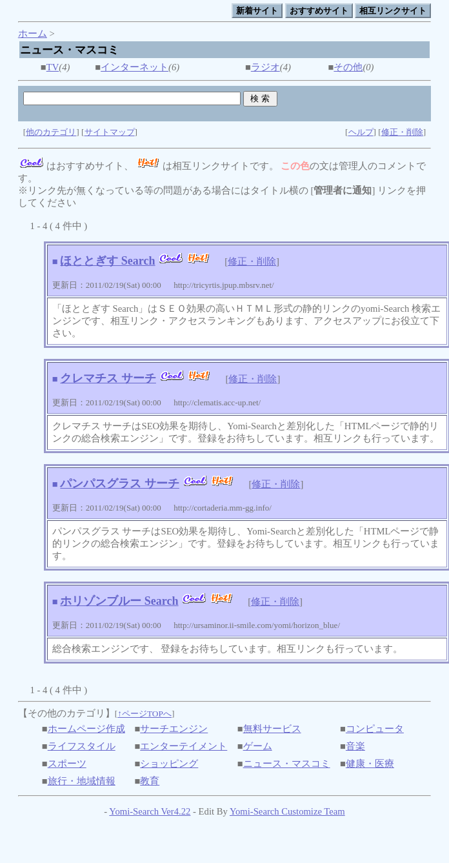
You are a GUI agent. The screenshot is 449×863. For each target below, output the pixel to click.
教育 (149, 781)
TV (52, 67)
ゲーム (257, 746)
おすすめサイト (319, 10)
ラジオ (265, 67)
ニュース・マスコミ (286, 763)
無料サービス (272, 729)
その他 (348, 67)
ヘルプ (361, 132)
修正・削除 (402, 132)
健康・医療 (370, 763)
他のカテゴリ (51, 132)
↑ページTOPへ (144, 713)
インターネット (134, 67)
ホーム (32, 33)
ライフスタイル (81, 746)
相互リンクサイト (392, 10)
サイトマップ (110, 132)
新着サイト (257, 10)
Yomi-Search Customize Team (287, 811)
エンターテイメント (183, 746)
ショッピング (169, 763)
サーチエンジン (174, 729)
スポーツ (67, 763)
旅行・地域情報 (81, 781)
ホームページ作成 (86, 729)
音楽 (355, 746)
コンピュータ (375, 729)
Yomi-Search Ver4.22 (149, 811)
